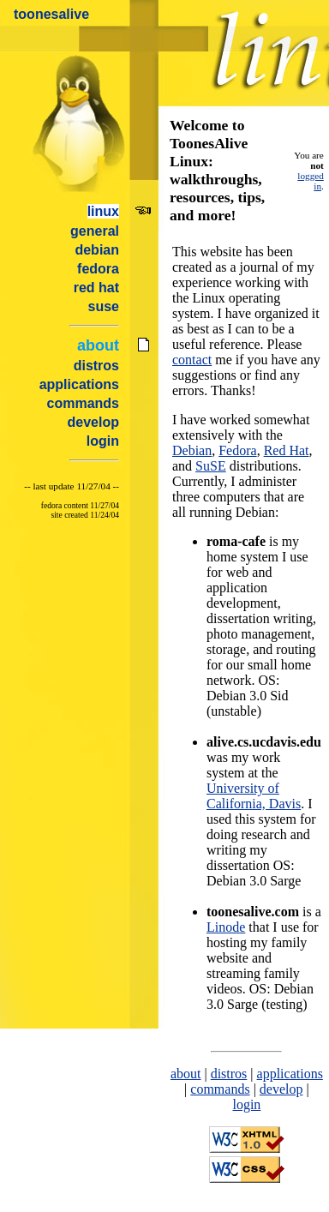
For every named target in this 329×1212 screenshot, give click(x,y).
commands (83, 403)
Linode (225, 927)
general (94, 231)
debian (97, 250)
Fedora (237, 450)
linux (103, 211)
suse (103, 306)
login (103, 441)
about (98, 345)
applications (79, 384)
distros (96, 365)
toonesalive (51, 14)
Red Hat (286, 450)
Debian (192, 450)
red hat (96, 287)
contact (192, 359)
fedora (98, 268)
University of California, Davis (253, 796)
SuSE (210, 466)
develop (93, 422)
